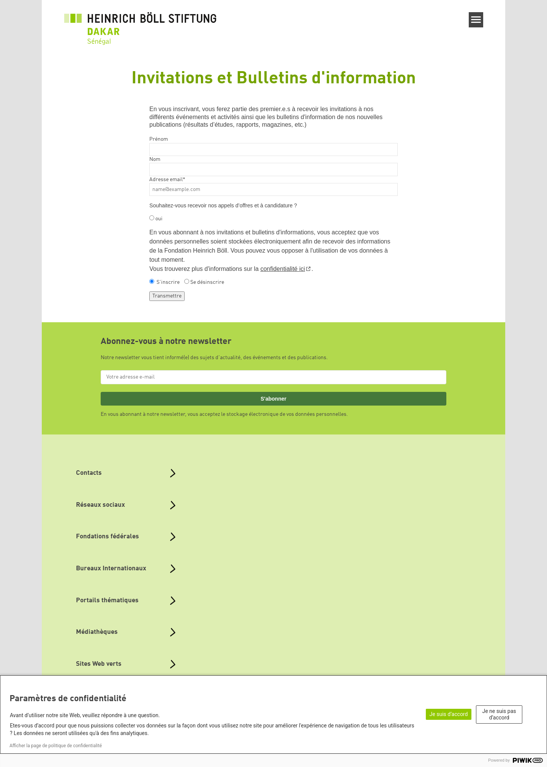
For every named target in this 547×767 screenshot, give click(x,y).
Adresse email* (167, 179)
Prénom (158, 139)
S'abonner (273, 399)
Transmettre (167, 296)
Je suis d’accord (449, 714)
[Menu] (476, 19)
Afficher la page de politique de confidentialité (55, 745)
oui (159, 218)
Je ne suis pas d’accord (499, 714)
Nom (154, 159)
